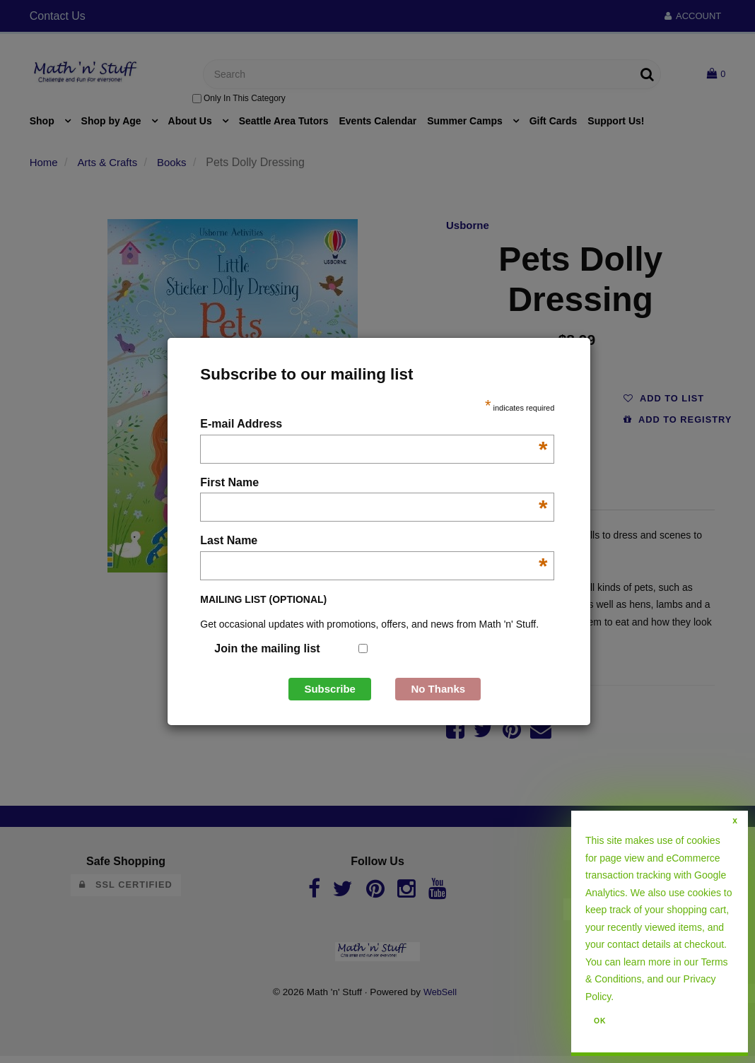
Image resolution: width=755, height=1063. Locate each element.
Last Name (373, 541)
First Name (373, 483)
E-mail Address (373, 425)
